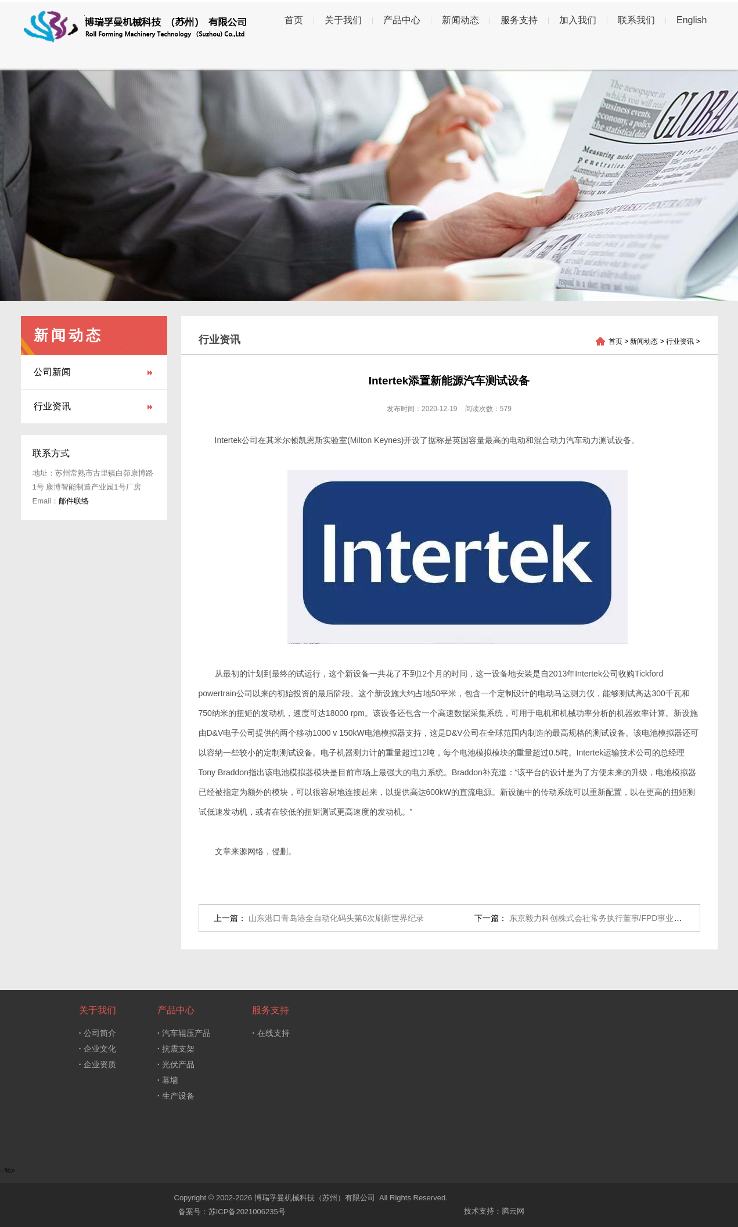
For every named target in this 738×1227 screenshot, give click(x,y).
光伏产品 (176, 1064)
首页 (294, 20)
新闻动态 (460, 20)
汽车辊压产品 (184, 1032)
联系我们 (636, 20)
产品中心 (401, 20)
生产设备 (176, 1095)
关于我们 (343, 20)
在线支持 (270, 1032)
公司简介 (97, 1032)
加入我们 (577, 20)
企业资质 (97, 1064)
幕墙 (167, 1079)
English (691, 20)
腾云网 (513, 1211)
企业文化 (97, 1048)
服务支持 (519, 20)
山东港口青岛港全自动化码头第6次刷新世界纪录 (336, 918)
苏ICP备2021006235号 (247, 1211)
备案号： (191, 1211)
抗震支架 (176, 1048)
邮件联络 (74, 500)
